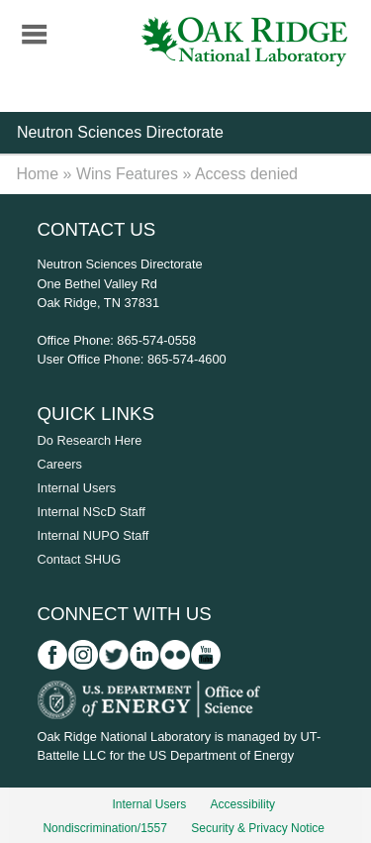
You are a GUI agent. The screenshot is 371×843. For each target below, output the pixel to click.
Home (37, 173)
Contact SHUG (80, 559)
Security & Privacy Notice (258, 828)
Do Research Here (90, 440)
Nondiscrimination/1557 (104, 828)
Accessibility (243, 804)
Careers (60, 464)
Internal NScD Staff (91, 511)
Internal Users (77, 487)
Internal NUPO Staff (93, 535)
